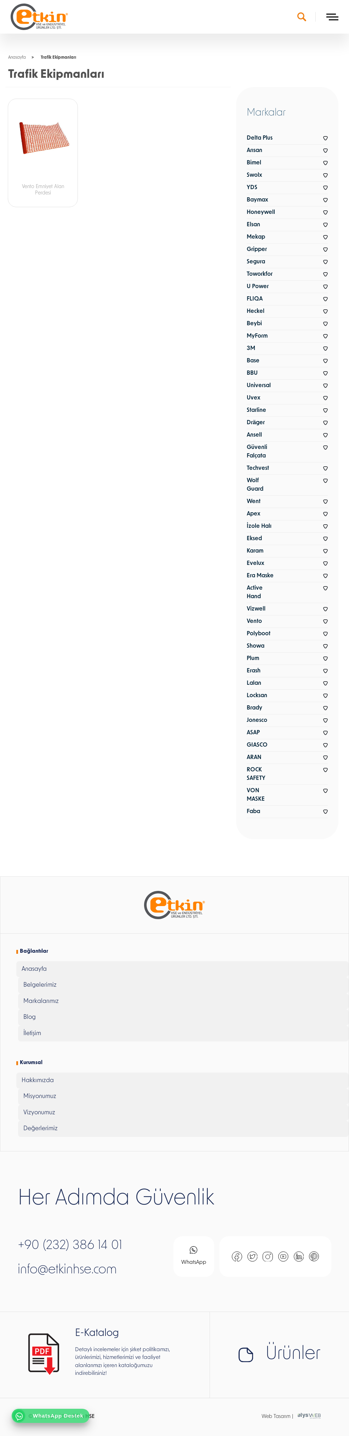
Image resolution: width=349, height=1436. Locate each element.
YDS (252, 188)
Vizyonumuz (39, 1113)
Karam (255, 551)
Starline (256, 410)
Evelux (255, 563)
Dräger (256, 423)
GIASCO (257, 745)
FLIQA (255, 299)
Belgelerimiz (40, 985)
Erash (254, 671)
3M (251, 348)
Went (254, 501)
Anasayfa (17, 58)
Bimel (254, 163)
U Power (258, 287)
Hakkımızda (38, 1081)
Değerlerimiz (40, 1129)
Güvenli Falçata (257, 452)
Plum (253, 658)
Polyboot (258, 634)
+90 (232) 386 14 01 (70, 1245)
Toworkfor (260, 274)
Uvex (253, 398)
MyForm (257, 336)
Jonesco (257, 720)
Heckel (255, 311)
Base (253, 361)
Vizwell (256, 609)
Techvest (258, 468)
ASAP (253, 733)
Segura (256, 262)
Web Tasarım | (277, 1416)
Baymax (257, 200)
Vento (254, 621)
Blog (29, 1017)
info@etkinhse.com (67, 1270)
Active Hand (255, 592)
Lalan (254, 683)
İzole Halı (259, 526)
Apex (253, 514)
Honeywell (261, 212)
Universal (259, 386)
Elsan (253, 225)
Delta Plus (260, 138)
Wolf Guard (255, 485)
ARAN (254, 757)
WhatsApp (193, 1256)
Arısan (254, 150)
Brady (254, 708)
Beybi (254, 324)
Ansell (254, 435)
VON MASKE (256, 795)
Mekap (256, 237)
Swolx (254, 175)
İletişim (32, 1034)
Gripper (257, 249)
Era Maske (260, 576)
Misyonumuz (39, 1096)
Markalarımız (41, 1001)
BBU (252, 373)
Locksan (257, 696)
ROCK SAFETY (256, 774)
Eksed (254, 539)
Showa (255, 646)
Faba (253, 812)
